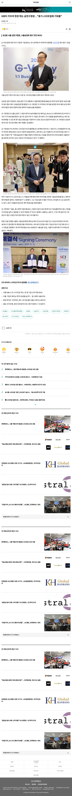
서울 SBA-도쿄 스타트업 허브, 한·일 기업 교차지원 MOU (22, 293)
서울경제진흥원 (17, 311)
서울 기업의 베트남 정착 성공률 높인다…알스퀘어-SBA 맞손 (24, 296)
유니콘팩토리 (27, 316)
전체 (12, 762)
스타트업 (16, 316)
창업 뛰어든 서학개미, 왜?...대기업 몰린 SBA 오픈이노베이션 (24, 300)
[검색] (70, 2)
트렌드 (12, 766)
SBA (28, 311)
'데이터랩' (56, 43)
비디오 (36, 766)
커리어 (60, 766)
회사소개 (27, 784)
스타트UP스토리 (36, 762)
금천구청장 (56, 311)
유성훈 (46, 311)
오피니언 (36, 771)
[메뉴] (2, 2)
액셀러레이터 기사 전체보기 (11, 517)
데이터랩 (36, 775)
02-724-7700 (39, 789)
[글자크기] (70, 29)
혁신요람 (36, 2)
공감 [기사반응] (7, 29)
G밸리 (6, 311)
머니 (60, 762)
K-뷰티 (6, 316)
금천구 (37, 311)
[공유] (66, 29)
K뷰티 (67, 311)
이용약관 (34, 784)
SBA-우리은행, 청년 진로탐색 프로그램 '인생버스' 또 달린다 (24, 304)
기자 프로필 (60, 771)
